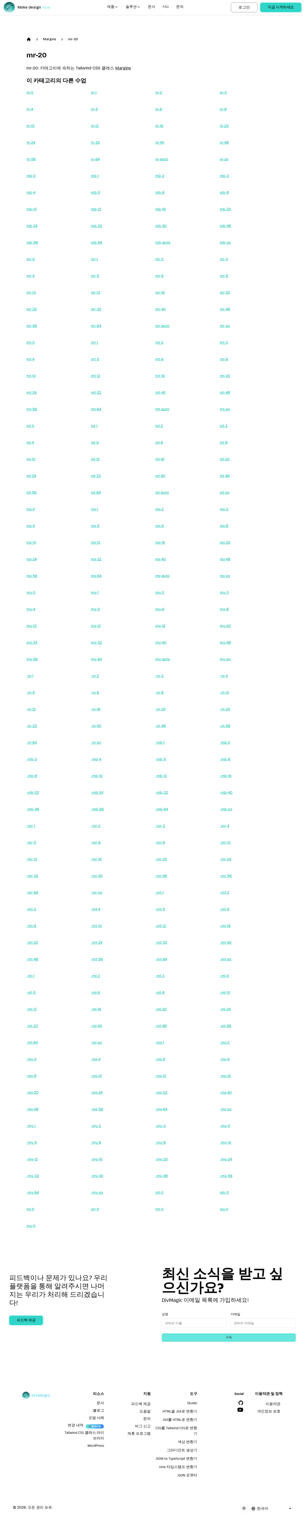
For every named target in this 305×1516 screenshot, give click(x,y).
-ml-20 (161, 1009)
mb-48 (225, 226)
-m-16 (95, 709)
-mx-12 (160, 1076)
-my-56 (226, 1176)
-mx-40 (226, 1092)
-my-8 (160, 1142)
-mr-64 (32, 892)
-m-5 (30, 692)
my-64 (96, 659)
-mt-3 (31, 909)
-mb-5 (160, 759)
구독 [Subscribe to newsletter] (229, 1337)
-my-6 (96, 1142)
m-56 (31, 159)
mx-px (225, 576)
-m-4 (224, 676)
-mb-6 (225, 759)
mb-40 (161, 226)
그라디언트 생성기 (182, 1451)
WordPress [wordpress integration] (95, 1446)
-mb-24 (97, 792)
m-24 (30, 142)
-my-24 (226, 1159)
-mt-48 (32, 959)
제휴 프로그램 (139, 1434)
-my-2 (96, 1126)
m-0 (29, 92)
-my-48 (161, 1176)
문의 (180, 7)
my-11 (30, 1226)
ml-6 (159, 442)
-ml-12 (31, 1009)
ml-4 (30, 442)
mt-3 (224, 342)
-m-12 (31, 709)
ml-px (224, 492)
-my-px (97, 1192)
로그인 (244, 7)
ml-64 (96, 492)
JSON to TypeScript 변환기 (176, 1459)
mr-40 (160, 309)
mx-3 (224, 509)
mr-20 (73, 39)
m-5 (94, 109)
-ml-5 (31, 992)
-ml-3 (160, 976)
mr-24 (31, 309)
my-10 (31, 626)
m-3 (223, 92)
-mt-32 (161, 942)
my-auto (162, 659)
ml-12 (95, 459)
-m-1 (30, 676)
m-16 (159, 126)
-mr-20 (161, 859)
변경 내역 (75, 1426)
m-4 (29, 109)
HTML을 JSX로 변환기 (179, 1412)
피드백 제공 (26, 1321)
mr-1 (94, 259)
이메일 (235, 1314)
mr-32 (96, 309)
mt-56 (31, 409)
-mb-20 (32, 792)
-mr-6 (96, 842)
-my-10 (225, 1142)
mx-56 (31, 576)
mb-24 (32, 226)
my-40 (160, 642)
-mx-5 (160, 1059)
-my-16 (96, 1159)
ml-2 (159, 426)
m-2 (158, 92)
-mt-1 (159, 892)
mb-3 (224, 176)
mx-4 (30, 526)
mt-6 (159, 359)
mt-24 (31, 392)
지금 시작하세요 (281, 8)
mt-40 (160, 392)
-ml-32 (32, 1026)
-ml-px (96, 1042)
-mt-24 (96, 942)
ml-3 (224, 426)
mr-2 (159, 259)
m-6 (158, 109)
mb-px (225, 242)
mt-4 (30, 359)
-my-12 (32, 1159)
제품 (112, 7)
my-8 (224, 609)
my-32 (96, 642)
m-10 (30, 126)
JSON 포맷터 (187, 1476)
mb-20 (225, 209)
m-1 (94, 92)
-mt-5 (160, 909)
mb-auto (162, 242)
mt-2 (159, 342)
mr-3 (224, 259)
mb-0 (31, 176)
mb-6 (160, 192)
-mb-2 (225, 742)
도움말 (145, 1412)
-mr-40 (97, 876)
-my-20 (161, 1159)
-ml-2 (95, 976)
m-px (224, 159)
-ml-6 (95, 992)
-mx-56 (97, 1109)
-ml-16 (96, 1009)
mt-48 (225, 392)
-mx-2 (224, 1042)
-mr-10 (225, 842)
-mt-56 (97, 959)
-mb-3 (31, 759)
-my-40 (97, 1176)
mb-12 (96, 209)
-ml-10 (225, 992)
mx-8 (224, 526)
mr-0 (30, 259)
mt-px (225, 409)
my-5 (95, 609)
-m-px (96, 742)
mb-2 (159, 176)
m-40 (159, 142)
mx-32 (96, 559)
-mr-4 (224, 826)
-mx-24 (97, 1092)
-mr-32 (32, 876)
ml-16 (159, 459)
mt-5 (95, 359)
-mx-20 (32, 1092)
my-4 (30, 609)
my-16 (160, 626)
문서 (151, 7)
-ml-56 (225, 1026)
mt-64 (96, 409)
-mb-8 (31, 776)
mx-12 (95, 542)
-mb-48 (32, 809)
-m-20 (160, 709)
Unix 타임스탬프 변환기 (178, 1467)
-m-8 (159, 692)
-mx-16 (225, 1076)
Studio (192, 1404)
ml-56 (31, 492)
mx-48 (225, 559)
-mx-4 (96, 1059)
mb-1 (95, 176)
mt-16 (160, 376)
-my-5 (31, 1142)
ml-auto (162, 492)
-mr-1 (30, 826)
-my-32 (32, 1176)
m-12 (95, 126)
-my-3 (160, 1126)
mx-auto (162, 576)
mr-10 (31, 292)
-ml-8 (160, 992)
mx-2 (159, 509)
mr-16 (160, 292)
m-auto (161, 159)
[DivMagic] (32, 7)
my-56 (32, 659)
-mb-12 (161, 776)
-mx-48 (32, 1109)
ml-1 (94, 426)
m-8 (223, 109)
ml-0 (30, 426)
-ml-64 (32, 1042)
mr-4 (30, 276)
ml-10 (30, 459)
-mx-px (226, 1109)
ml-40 (160, 476)
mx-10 (31, 542)
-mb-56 (97, 809)
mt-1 (94, 342)
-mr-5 (31, 842)
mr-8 (224, 276)
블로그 (98, 1411)
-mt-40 (226, 942)
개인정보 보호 (268, 1412)
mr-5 (95, 276)
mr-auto (162, 326)
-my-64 (32, 1192)
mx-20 (225, 542)
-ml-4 (224, 976)
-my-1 (31, 1126)
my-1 (95, 592)
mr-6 (159, 276)
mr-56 (31, 326)
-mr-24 (225, 859)
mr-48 (225, 309)
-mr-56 (226, 876)
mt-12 (95, 376)
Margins (49, 39)
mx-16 (160, 542)
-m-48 (160, 726)
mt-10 (31, 376)
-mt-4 (95, 909)
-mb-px (226, 809)
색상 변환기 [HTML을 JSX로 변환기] (187, 1442)
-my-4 (225, 1126)
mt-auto (162, 409)
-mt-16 (225, 926)
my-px (225, 659)
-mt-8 (31, 926)
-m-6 (95, 692)
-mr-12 (31, 859)
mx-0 (30, 509)
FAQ (166, 7)
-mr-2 (95, 826)
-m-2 (95, 676)
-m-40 (96, 726)
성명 (165, 1314)
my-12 (96, 626)
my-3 (224, 592)
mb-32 (96, 226)
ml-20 (225, 459)
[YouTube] (240, 1410)
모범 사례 (96, 1418)
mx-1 (94, 509)
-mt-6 (224, 909)
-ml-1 (30, 976)
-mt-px (225, 959)
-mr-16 (96, 859)
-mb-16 (226, 776)
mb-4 (30, 192)
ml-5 (95, 442)
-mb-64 (161, 809)
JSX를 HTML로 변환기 (179, 1420)
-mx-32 (161, 1092)
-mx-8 (31, 1076)
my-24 (31, 642)
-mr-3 (160, 826)
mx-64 (96, 576)
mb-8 (224, 192)
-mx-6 (225, 1059)
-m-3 (159, 676)
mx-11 (224, 1209)
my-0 (30, 592)
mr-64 (96, 326)
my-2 (159, 592)
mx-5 (95, 526)
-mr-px (96, 892)
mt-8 (224, 359)
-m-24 (225, 709)
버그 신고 (143, 1427)
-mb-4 (96, 759)
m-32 (95, 142)
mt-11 (159, 1192)
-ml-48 (161, 1026)
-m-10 (224, 692)
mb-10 (31, 209)
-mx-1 (159, 1042)
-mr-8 (160, 842)
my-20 (225, 626)
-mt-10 (96, 926)
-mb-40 (226, 792)
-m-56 (225, 726)
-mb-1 (160, 742)
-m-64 (31, 742)
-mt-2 (224, 892)
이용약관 (273, 1404)
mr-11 (95, 1209)
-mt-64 (161, 959)
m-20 (224, 126)
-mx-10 (96, 1076)
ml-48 (225, 476)
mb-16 (160, 209)
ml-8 (224, 442)
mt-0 (30, 342)
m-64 (95, 159)
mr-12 (95, 292)
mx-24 (31, 559)
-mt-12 (160, 926)
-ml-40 (96, 1026)
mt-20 (225, 376)
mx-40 (160, 559)
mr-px (225, 326)
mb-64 (96, 242)
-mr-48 (161, 876)
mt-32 (96, 392)
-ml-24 (225, 1009)
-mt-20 (32, 942)
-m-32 (31, 726)
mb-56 (32, 242)
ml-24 (31, 476)
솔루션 (133, 7)
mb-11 (224, 1192)
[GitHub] (241, 1403)
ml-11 (30, 1209)
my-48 (225, 642)
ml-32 (96, 476)
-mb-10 (97, 776)
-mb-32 (161, 792)
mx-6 (159, 526)
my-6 (159, 609)
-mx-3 (31, 1059)
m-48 (224, 142)
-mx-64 (161, 1109)
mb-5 (95, 192)
